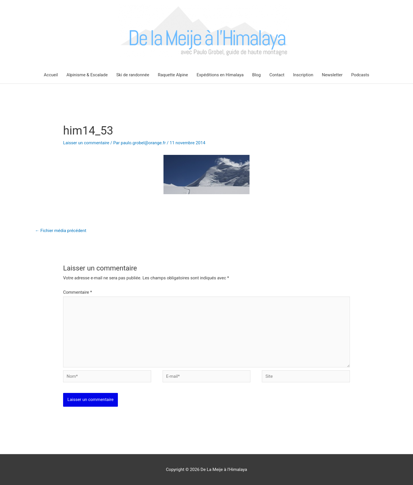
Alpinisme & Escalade (87, 74)
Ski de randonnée (132, 74)
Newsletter (332, 74)
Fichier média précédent (60, 230)
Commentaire (77, 292)
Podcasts (360, 74)
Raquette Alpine (173, 74)
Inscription (303, 74)
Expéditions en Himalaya (220, 74)
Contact (276, 74)
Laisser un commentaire (86, 142)
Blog (256, 74)
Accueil (51, 74)
